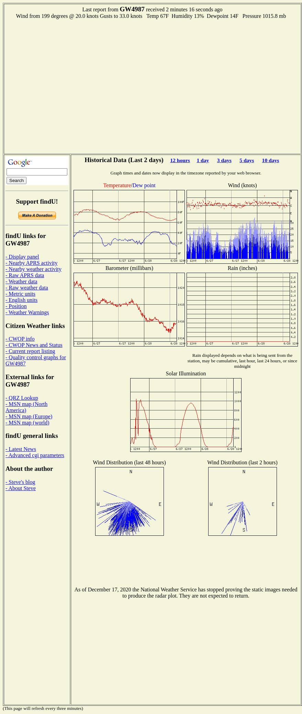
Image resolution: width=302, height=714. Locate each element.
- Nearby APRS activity (31, 263)
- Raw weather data (26, 288)
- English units (21, 300)
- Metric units (20, 294)
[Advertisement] (66, 85)
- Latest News (20, 449)
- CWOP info (20, 339)
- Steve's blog (20, 482)
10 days (270, 160)
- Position (16, 306)
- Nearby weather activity (33, 269)
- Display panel (22, 257)
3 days (224, 160)
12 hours (180, 160)
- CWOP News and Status (34, 345)
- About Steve (20, 488)
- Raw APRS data (24, 275)
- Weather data (21, 281)
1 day (203, 160)
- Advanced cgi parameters (34, 455)
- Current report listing (30, 351)
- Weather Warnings (27, 312)
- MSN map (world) (27, 423)
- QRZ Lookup (21, 398)
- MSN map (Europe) (28, 416)
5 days (246, 160)
